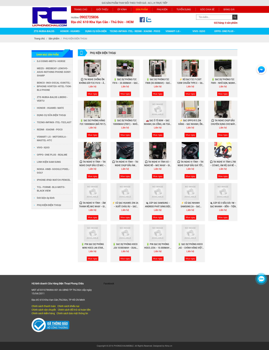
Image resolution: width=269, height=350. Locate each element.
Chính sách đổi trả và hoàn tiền (74, 309)
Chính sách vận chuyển (44, 309)
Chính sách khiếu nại (68, 306)
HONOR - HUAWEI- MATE (50, 108)
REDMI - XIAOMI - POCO (147, 31)
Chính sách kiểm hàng (43, 313)
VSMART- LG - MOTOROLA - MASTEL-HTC (52, 138)
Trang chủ (80, 9)
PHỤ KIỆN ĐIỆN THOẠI (49, 205)
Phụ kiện (162, 9)
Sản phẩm (142, 9)
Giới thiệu (102, 9)
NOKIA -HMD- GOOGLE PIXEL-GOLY (53, 171)
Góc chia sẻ (207, 9)
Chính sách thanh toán (44, 306)
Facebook (109, 283)
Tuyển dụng (184, 9)
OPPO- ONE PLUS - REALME (52, 154)
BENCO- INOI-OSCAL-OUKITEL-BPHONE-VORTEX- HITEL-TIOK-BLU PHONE (54, 86)
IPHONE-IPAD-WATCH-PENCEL (54, 180)
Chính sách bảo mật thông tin (72, 313)
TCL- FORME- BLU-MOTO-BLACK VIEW (51, 189)
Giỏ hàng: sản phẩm (225, 22)
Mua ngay (92, 94)
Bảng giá (229, 9)
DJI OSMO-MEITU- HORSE (51, 61)
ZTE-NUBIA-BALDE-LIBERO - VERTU (52, 99)
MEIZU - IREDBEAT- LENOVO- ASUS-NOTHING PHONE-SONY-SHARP (54, 72)
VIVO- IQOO (198, 31)
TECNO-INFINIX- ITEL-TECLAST (54, 122)
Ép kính (122, 9)
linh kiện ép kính (46, 198)
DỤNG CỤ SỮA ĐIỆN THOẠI (51, 115)
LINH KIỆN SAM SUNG (49, 162)
